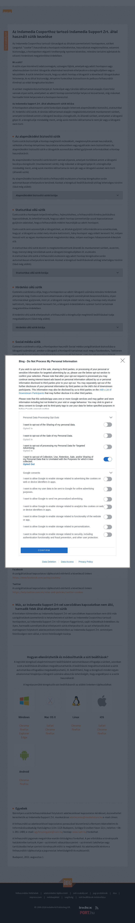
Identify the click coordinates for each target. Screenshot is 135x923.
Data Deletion (49, 561)
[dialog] (67, 461)
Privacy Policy (86, 561)
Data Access (67, 561)
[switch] (108, 424)
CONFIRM (44, 550)
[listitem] (67, 417)
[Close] (124, 362)
